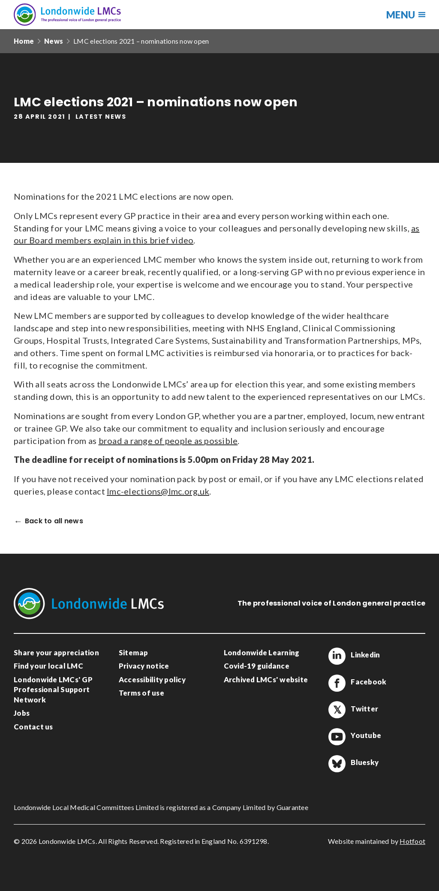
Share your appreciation (56, 652)
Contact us (33, 726)
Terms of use (141, 692)
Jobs (22, 712)
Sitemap (133, 652)
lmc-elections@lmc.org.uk (158, 491)
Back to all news (54, 521)
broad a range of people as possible (168, 440)
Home (24, 41)
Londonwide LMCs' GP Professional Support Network (53, 689)
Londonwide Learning (262, 652)
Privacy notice (144, 665)
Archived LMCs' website (266, 679)
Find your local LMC (48, 665)
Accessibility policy (152, 679)
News (53, 41)
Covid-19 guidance (256, 665)
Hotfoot (412, 841)
